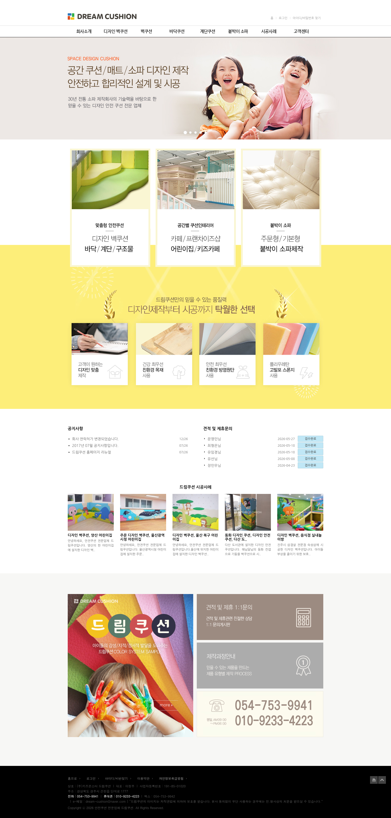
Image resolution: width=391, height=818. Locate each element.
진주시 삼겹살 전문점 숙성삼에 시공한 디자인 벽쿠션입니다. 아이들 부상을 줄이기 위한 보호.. (300, 549)
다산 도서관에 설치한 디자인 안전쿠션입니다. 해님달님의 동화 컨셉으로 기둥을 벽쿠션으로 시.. (248, 549)
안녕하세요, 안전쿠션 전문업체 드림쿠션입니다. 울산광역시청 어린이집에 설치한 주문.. (143, 549)
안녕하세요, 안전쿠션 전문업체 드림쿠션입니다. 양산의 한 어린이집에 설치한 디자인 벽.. (91, 545)
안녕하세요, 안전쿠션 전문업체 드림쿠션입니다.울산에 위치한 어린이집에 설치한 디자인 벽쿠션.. (195, 549)
